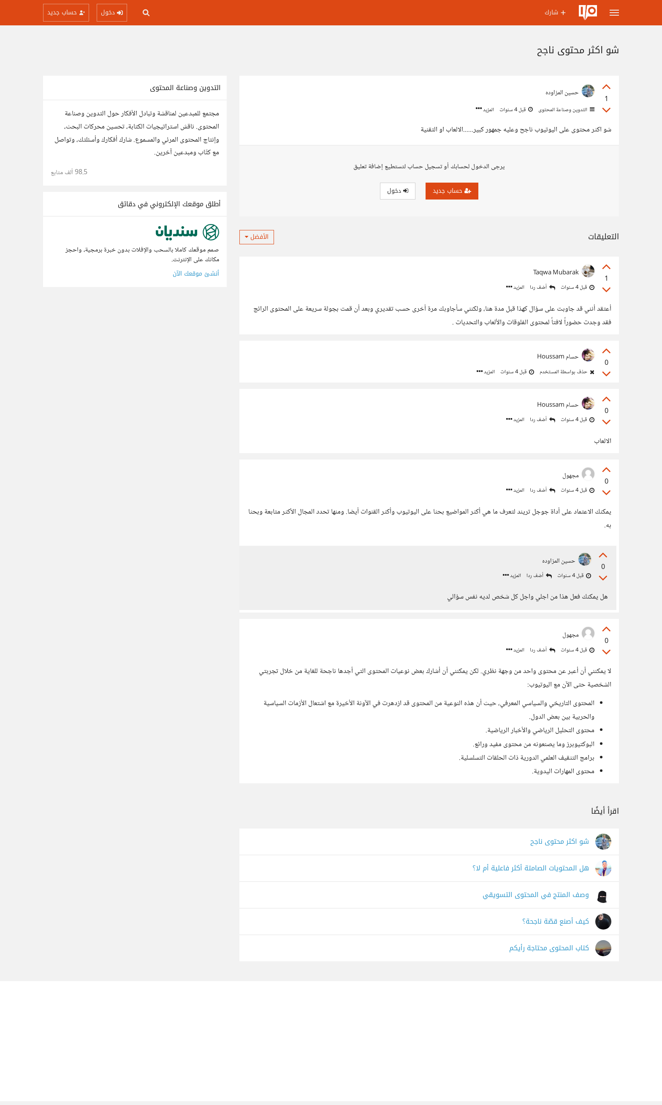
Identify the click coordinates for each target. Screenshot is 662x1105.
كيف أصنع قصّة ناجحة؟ (555, 925)
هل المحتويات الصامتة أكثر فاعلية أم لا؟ (530, 872)
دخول (397, 191)
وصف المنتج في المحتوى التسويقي (536, 898)
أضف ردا (542, 288)
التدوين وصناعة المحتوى (565, 110)
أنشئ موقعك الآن (196, 273)
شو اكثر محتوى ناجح (559, 845)
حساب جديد (452, 191)
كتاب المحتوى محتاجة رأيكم (549, 952)
